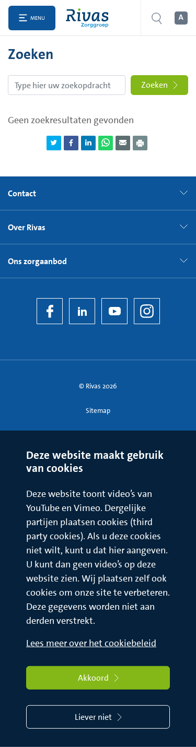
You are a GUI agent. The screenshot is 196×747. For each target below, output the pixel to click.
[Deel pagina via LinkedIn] (88, 143)
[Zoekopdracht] (66, 85)
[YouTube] (114, 311)
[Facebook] (50, 311)
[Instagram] (147, 311)
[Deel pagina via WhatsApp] (105, 143)
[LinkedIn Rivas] (82, 311)
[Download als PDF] (140, 143)
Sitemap (98, 410)
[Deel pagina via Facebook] (71, 143)
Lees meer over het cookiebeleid (91, 643)
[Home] (89, 18)
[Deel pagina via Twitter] (54, 143)
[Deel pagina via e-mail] (123, 143)
